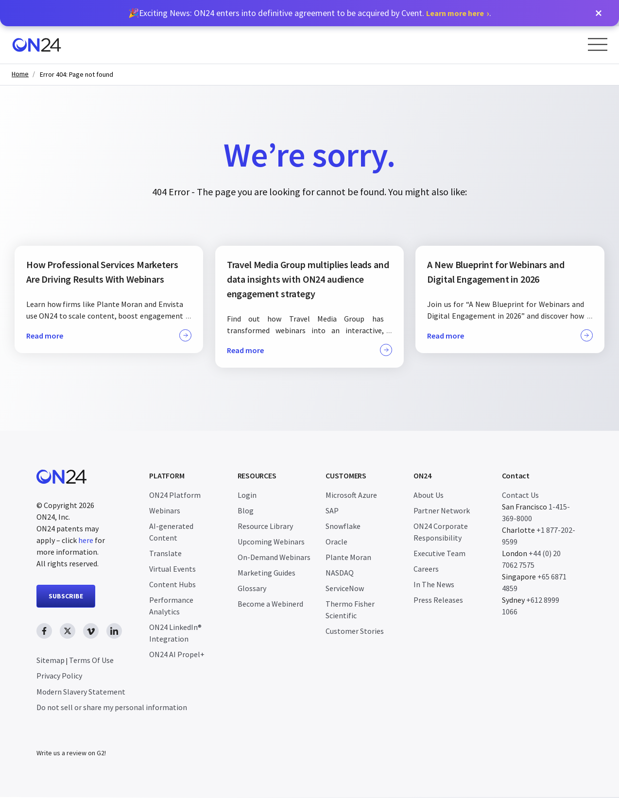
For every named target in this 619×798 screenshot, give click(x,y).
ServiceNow (345, 588)
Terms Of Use (91, 660)
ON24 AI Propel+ (177, 654)
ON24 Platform (175, 495)
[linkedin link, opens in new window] (114, 631)
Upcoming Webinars (271, 541)
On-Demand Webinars (274, 557)
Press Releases (438, 600)
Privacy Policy (59, 675)
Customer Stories (355, 631)
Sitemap (50, 660)
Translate (165, 553)
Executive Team (439, 553)
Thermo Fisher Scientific (350, 609)
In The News (433, 584)
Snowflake (343, 526)
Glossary (252, 588)
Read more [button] (108, 335)
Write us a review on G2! (71, 753)
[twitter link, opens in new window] (67, 631)
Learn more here (455, 13)
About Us (428, 495)
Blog (246, 510)
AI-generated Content (171, 532)
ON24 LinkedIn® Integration (175, 633)
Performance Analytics (171, 605)
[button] (598, 13)
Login (247, 495)
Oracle (336, 541)
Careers (426, 569)
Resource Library (265, 526)
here (85, 540)
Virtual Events (172, 569)
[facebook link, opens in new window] (44, 631)
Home (20, 74)
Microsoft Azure (351, 495)
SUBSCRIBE (66, 596)
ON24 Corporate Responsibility (440, 532)
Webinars (164, 510)
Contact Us (520, 495)
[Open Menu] (597, 44)
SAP (332, 510)
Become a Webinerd (270, 604)
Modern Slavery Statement (80, 691)
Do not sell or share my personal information (111, 707)
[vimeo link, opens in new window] (91, 631)
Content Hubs (172, 584)
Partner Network (441, 510)
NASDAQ (340, 572)
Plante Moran (348, 557)
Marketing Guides (266, 572)
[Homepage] (37, 45)
